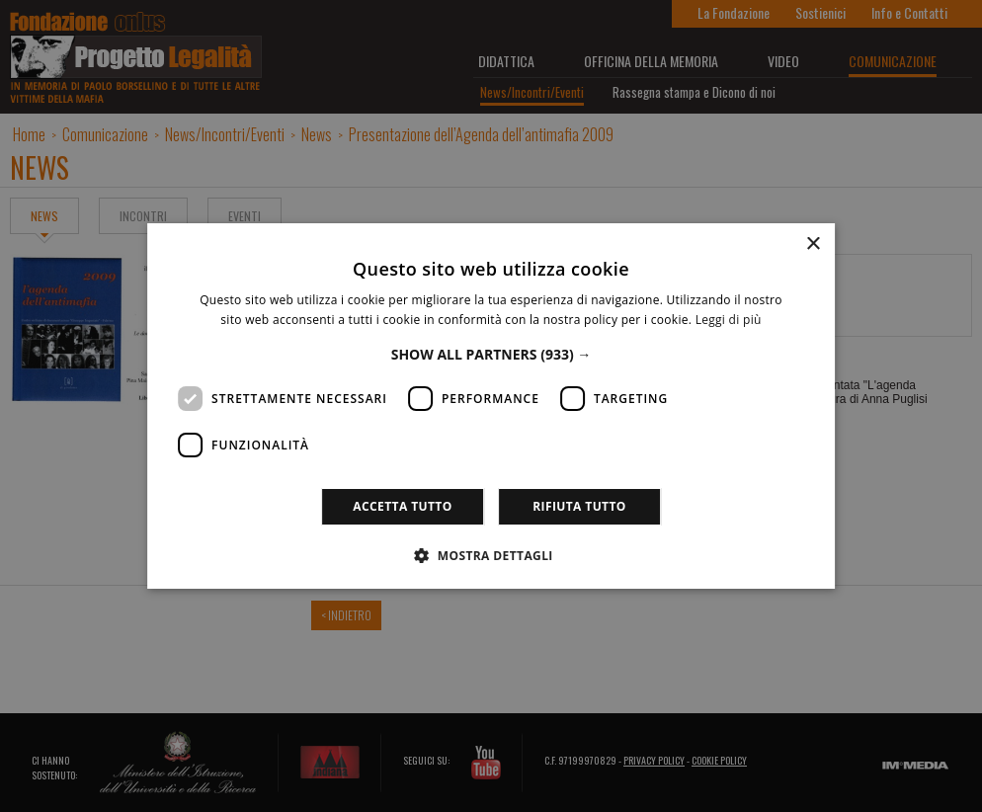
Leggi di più (729, 319)
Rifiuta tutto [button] (579, 506)
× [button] (812, 244)
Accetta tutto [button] (402, 506)
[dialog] (491, 406)
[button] (491, 354)
